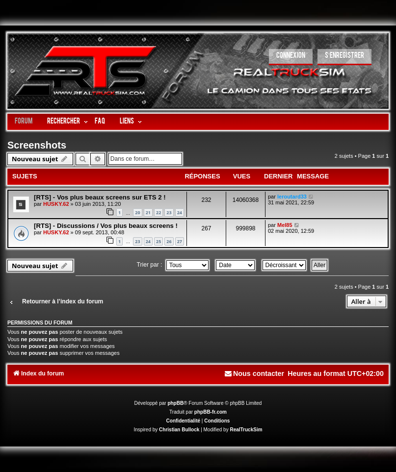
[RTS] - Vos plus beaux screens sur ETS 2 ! (100, 197)
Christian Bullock (179, 429)
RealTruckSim (246, 429)
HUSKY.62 (56, 204)
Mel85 (284, 225)
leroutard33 (292, 196)
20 (137, 212)
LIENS (127, 122)
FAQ (100, 122)
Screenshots (36, 145)
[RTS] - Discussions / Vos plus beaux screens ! (106, 225)
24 (179, 212)
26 (168, 241)
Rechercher (63, 122)
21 (148, 212)
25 (158, 241)
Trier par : (173, 264)
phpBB (175, 403)
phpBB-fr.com (210, 412)
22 (158, 212)
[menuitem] (291, 57)
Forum (23, 122)
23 (168, 212)
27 (179, 241)
